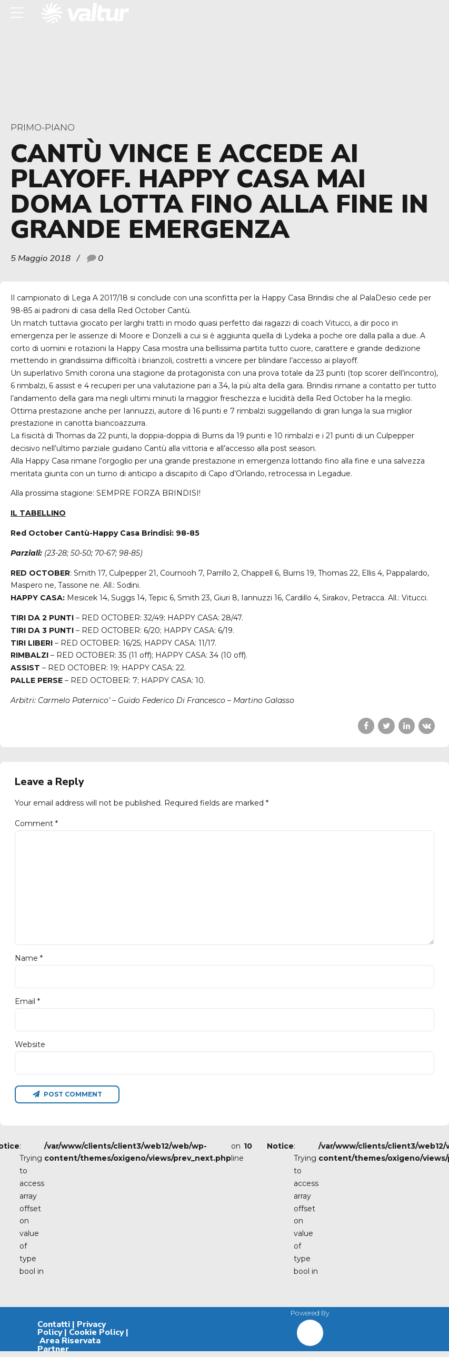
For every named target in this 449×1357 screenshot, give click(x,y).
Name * (29, 962)
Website (30, 1049)
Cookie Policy (96, 1338)
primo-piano (43, 127)
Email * (27, 1005)
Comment (36, 823)
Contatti (53, 1330)
